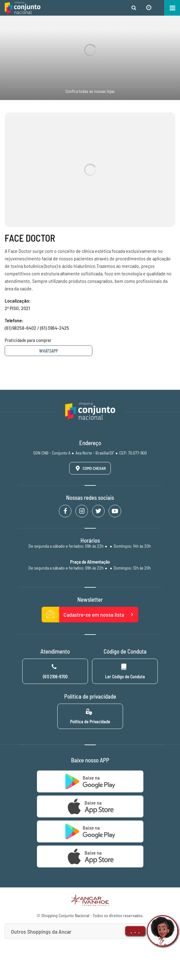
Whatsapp (48, 351)
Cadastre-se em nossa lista (90, 614)
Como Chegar (89, 468)
